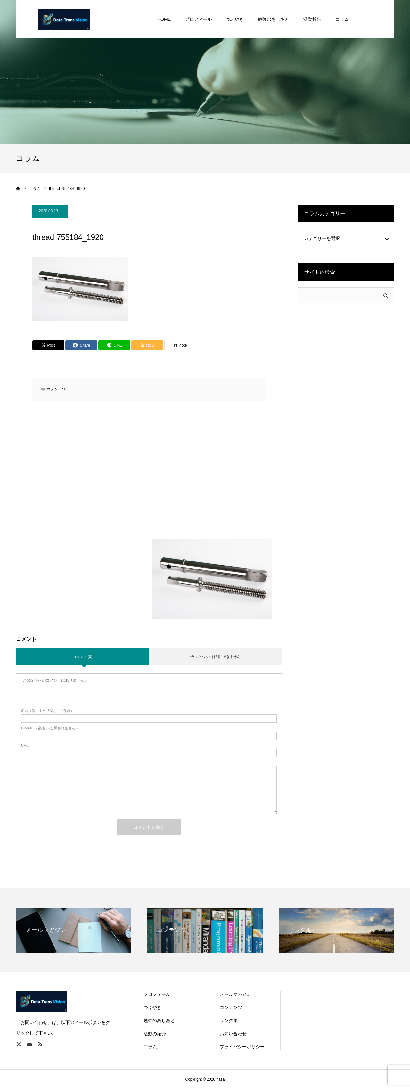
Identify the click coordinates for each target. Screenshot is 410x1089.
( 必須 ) (46, 711)
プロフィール (157, 994)
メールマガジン (235, 994)
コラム (150, 1046)
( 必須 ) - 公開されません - (49, 728)
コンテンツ (231, 1007)
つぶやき (152, 1007)
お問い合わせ (233, 1033)
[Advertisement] (149, 494)
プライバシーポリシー (242, 1046)
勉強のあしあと (159, 1020)
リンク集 (229, 1020)
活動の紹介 (155, 1033)
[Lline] (114, 345)
